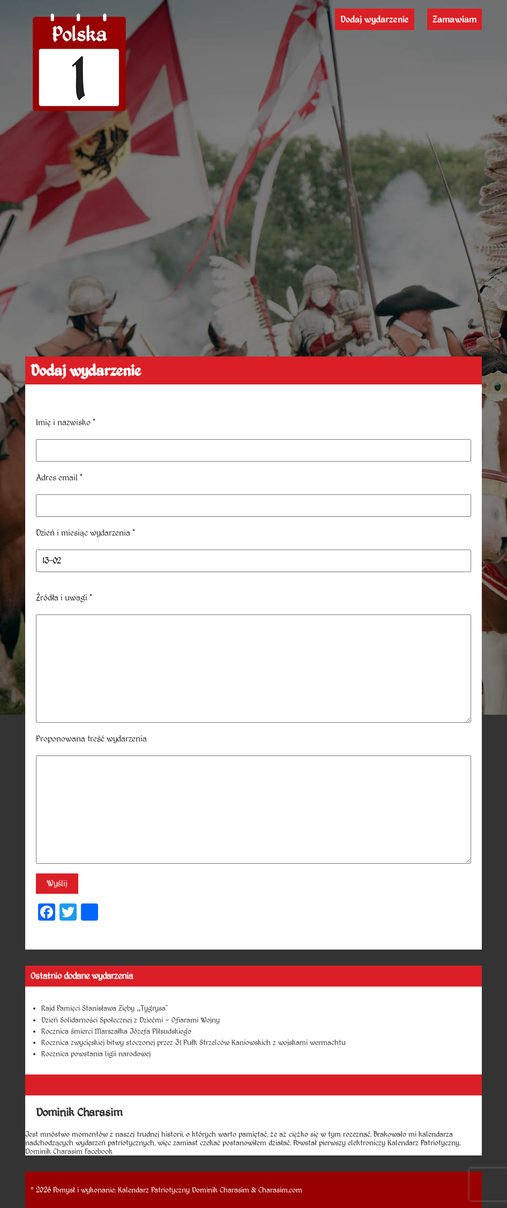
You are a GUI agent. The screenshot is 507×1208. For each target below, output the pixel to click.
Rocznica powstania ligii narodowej (96, 1053)
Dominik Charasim (220, 1189)
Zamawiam (454, 19)
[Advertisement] (253, 276)
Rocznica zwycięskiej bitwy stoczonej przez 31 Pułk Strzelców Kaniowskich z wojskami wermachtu (193, 1042)
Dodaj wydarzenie (374, 19)
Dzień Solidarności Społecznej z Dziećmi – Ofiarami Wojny (130, 1020)
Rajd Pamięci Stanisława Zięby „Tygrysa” (104, 1008)
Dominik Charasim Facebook (69, 1151)
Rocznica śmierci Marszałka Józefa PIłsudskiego (116, 1031)
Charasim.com (280, 1189)
